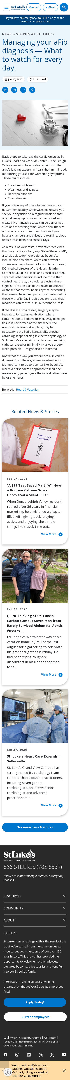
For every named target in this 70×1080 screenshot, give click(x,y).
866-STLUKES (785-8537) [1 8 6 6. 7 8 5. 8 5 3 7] (33, 866)
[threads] (41, 1055)
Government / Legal (13, 1045)
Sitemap (29, 1045)
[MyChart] (50, 7)
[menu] (6, 7)
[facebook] (6, 1055)
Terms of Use (10, 1041)
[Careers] (34, 7)
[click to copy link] (23, 90)
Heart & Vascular (27, 390)
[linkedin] (29, 1055)
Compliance (52, 1041)
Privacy (13, 1037)
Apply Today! (34, 1002)
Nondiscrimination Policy (31, 1041)
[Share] (32, 90)
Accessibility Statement (30, 1037)
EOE (5, 1037)
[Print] (5, 90)
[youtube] (64, 1054)
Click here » (32, 1076)
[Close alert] (64, 1071)
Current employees (35, 1017)
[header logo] (18, 7)
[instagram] (17, 1055)
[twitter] (52, 1055)
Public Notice (50, 1037)
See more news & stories (35, 827)
